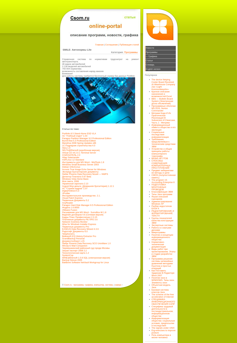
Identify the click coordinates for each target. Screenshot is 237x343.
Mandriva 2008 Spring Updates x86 (79, 143)
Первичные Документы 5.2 (75, 200)
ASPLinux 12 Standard (73, 159)
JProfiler (66, 193)
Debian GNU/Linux (71, 167)
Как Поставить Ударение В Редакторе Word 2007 (163, 273)
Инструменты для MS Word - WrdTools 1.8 (83, 162)
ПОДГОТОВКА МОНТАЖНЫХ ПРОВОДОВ (159, 187)
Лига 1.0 (66, 148)
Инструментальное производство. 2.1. (81, 195)
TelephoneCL (68, 234)
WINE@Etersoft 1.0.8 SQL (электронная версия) (86, 257)
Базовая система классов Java (160, 291)
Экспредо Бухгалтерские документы (80, 171)
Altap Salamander (70, 157)
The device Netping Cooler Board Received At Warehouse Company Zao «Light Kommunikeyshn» (163, 84)
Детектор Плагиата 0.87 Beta (76, 176)
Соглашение (111, 44)
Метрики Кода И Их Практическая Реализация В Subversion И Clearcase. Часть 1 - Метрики (164, 118)
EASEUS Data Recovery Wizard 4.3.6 (80, 229)
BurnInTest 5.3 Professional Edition (79, 140)
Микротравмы (158, 232)
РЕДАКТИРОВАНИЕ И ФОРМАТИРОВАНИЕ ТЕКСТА (163, 213)
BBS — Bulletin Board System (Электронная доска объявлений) (162, 101)
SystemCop (67, 255)
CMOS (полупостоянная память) (164, 176)
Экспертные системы (162, 225)
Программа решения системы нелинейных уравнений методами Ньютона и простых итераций (162, 264)
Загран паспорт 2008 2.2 (74, 250)
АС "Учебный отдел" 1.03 (74, 136)
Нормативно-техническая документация (159, 244)
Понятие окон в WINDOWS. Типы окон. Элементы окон (163, 280)
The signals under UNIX (163, 328)
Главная (99, 44)
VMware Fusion (69, 210)
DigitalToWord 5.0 (70, 191)
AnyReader (67, 203)
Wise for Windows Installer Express (79, 224)
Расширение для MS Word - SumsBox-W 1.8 (84, 212)
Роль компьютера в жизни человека (161, 336)
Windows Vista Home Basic (75, 179)
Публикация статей (129, 44)
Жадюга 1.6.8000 (70, 207)
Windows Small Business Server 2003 (80, 164)
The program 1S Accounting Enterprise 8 (163, 181)
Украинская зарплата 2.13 (75, 183)
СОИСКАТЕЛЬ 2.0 (71, 155)
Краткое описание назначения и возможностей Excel (162, 94)
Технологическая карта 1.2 (75, 253)
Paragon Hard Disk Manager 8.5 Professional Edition (87, 205)
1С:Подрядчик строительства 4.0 (78, 145)
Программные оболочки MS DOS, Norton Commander (164, 108)
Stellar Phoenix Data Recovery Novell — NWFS (85, 174)
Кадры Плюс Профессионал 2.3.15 (79, 217)
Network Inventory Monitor (75, 222)
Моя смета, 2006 (70, 181)
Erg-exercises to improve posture (164, 331)
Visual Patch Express (72, 198)
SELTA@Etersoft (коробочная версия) (81, 150)
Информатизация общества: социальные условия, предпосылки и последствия (163, 322)
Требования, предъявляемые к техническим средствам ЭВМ (163, 143)
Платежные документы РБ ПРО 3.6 (80, 219)
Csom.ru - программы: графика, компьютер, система (88, 285)
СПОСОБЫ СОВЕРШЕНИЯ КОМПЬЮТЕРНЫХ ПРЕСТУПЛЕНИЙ (161, 164)
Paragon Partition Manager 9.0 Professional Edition (87, 138)
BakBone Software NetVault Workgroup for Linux (85, 262)
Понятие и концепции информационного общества (162, 237)
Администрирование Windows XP (162, 202)
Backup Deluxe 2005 (72, 260)
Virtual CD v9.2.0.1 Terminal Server (79, 152)
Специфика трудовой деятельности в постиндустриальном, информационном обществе (162, 311)
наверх (118, 285)
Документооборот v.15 (73, 241)
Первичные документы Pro (75, 226)
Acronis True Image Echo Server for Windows (84, 169)
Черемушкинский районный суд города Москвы (86, 248)
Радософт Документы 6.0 (75, 231)
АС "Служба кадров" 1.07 (75, 188)
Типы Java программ (162, 194)
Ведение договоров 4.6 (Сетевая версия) (82, 214)
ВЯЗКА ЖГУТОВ (160, 158)
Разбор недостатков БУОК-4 (162, 207)
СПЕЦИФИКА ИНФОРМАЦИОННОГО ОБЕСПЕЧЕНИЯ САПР (163, 301)
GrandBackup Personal (73, 238)
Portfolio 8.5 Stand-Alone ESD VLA (79, 133)
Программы (131, 52)
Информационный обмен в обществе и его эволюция (164, 127)
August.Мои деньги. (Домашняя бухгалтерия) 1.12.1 (88, 186)
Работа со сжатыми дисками (161, 228)
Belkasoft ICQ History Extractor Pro (79, 236)
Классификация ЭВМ (162, 192)
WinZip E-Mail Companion (74, 245)
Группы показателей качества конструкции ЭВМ (162, 220)
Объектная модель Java (161, 286)
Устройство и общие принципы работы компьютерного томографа (162, 152)
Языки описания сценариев (160, 197)
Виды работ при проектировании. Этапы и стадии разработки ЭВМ (164, 253)
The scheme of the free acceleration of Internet (163, 295)
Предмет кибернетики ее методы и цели (162, 171)
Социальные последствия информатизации (160, 134)
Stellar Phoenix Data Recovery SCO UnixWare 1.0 (86, 243)
